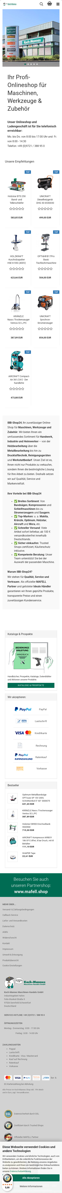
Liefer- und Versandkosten (14, 920)
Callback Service (10, 915)
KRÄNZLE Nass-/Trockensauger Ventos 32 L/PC (18, 319)
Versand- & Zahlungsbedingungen (18, 909)
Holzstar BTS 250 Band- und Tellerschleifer (17, 199)
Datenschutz (8, 926)
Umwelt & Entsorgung (12, 954)
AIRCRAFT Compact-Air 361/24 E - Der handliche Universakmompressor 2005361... (19, 380)
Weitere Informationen (31, 1186)
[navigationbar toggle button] (58, 4)
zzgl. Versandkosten (20, 1092)
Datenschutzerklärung (20, 1171)
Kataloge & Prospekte (31, 685)
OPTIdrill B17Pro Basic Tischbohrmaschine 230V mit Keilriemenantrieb (46, 260)
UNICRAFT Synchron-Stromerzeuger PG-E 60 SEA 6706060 (45, 320)
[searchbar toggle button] (41, 4)
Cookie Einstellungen (12, 965)
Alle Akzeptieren (31, 1177)
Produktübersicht (10, 960)
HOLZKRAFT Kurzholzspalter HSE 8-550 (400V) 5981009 (16, 260)
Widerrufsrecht (9, 937)
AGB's (5, 932)
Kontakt (6, 943)
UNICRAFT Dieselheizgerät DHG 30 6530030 (45, 199)
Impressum (7, 949)
